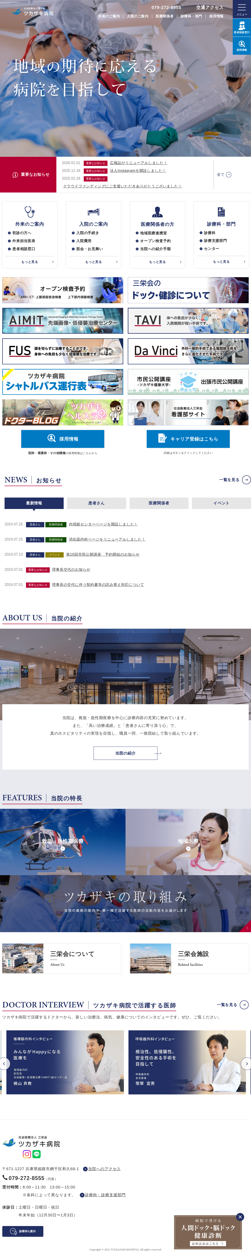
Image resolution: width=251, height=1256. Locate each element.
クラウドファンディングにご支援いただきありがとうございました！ (122, 186)
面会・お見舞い (89, 249)
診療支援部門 (215, 241)
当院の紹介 (125, 753)
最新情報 (34, 503)
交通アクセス (210, 7)
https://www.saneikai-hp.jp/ (61, 958)
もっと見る (29, 262)
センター (211, 249)
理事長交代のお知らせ (71, 570)
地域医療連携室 (153, 233)
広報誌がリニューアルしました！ (138, 163)
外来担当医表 (23, 241)
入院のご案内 (138, 16)
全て (221, 174)
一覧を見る (229, 480)
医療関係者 (165, 16)
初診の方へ (21, 233)
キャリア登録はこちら (194, 439)
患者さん (96, 503)
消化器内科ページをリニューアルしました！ (107, 539)
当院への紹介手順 (155, 249)
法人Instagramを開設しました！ (138, 171)
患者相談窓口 (23, 249)
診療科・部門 (191, 16)
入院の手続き (87, 233)
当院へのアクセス (104, 1169)
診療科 (209, 233)
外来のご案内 (109, 16)
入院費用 (84, 241)
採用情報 (216, 16)
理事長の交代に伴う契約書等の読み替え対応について (98, 585)
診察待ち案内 (27, 1231)
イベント (221, 503)
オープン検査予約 (155, 241)
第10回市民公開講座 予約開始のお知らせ (103, 555)
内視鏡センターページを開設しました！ (103, 524)
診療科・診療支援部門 (105, 1195)
